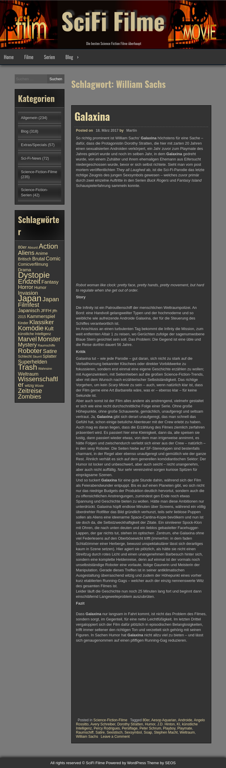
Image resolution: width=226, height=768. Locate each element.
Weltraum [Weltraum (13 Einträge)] (28, 374)
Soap (148, 732)
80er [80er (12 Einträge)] (22, 247)
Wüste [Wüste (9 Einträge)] (39, 385)
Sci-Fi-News (31, 158)
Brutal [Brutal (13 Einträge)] (38, 258)
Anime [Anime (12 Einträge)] (42, 253)
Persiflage (129, 728)
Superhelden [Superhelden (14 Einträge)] (32, 362)
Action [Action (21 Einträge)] (48, 246)
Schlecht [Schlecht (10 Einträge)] (25, 356)
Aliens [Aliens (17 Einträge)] (26, 252)
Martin (131, 130)
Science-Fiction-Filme (110, 720)
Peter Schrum (150, 728)
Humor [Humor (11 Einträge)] (40, 287)
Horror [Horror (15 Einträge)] (25, 287)
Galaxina (92, 116)
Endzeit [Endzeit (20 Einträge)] (29, 281)
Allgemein (29, 118)
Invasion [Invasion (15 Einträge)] (28, 293)
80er (146, 720)
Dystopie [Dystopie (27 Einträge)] (34, 275)
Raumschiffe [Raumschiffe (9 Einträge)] (46, 345)
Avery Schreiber (102, 724)
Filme (28, 57)
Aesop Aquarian (163, 720)
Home (9, 57)
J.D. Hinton (166, 724)
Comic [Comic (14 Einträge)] (53, 259)
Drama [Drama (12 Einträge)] (24, 269)
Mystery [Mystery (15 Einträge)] (27, 345)
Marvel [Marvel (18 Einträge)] (27, 339)
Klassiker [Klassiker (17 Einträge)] (41, 322)
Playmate (184, 728)
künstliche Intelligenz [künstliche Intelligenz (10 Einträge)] (34, 334)
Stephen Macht (166, 732)
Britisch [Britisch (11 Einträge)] (24, 259)
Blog (69, 57)
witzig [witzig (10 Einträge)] (29, 386)
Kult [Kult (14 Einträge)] (49, 329)
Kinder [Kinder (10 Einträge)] (23, 323)
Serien (49, 57)
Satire (99, 732)
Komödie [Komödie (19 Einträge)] (31, 328)
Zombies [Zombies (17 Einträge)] (29, 396)
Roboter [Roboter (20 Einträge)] (30, 350)
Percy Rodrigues (107, 728)
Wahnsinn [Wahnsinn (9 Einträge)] (45, 368)
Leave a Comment (115, 736)
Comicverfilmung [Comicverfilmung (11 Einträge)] (33, 264)
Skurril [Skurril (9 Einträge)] (37, 356)
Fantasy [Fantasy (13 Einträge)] (50, 282)
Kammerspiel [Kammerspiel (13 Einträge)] (41, 316)
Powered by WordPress (126, 763)
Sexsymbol (133, 732)
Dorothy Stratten (130, 724)
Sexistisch (114, 732)
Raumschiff (85, 732)
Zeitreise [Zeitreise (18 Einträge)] (30, 390)
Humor (150, 724)
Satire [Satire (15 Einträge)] (50, 351)
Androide (185, 720)
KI (178, 724)
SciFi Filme (113, 20)
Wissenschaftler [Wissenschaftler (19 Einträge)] (38, 381)
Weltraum (187, 732)
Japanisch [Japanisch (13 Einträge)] (29, 310)
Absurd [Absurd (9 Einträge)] (33, 247)
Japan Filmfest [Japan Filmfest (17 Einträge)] (38, 302)
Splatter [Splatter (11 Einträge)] (49, 356)
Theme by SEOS (161, 763)
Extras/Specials (34, 145)
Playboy (169, 728)
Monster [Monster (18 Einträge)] (49, 339)
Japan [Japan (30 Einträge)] (29, 298)
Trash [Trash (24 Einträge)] (27, 367)
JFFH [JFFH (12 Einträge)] (46, 310)
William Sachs (87, 736)
